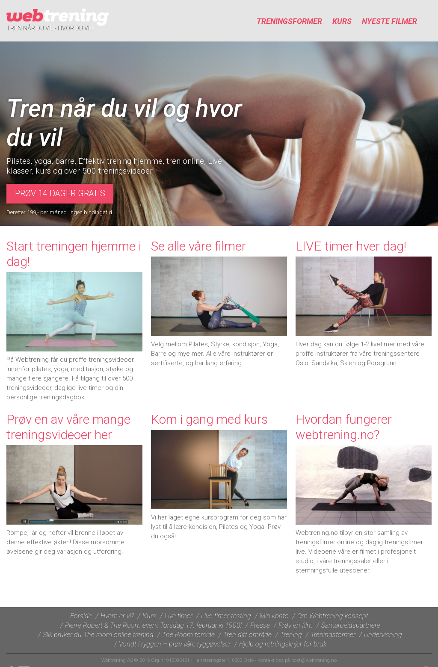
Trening (291, 635)
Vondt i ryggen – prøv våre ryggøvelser (175, 644)
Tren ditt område (247, 635)
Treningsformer (289, 21)
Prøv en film (295, 625)
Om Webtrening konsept (332, 616)
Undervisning (383, 635)
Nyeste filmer (389, 21)
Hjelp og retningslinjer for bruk (282, 644)
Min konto (274, 616)
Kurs (342, 21)
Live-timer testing (226, 616)
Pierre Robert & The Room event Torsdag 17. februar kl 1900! (153, 625)
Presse (260, 625)
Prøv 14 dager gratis (60, 193)
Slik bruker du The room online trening (98, 635)
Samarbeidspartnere (350, 625)
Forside (81, 616)
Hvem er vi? (117, 616)
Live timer (178, 616)
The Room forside (188, 635)
